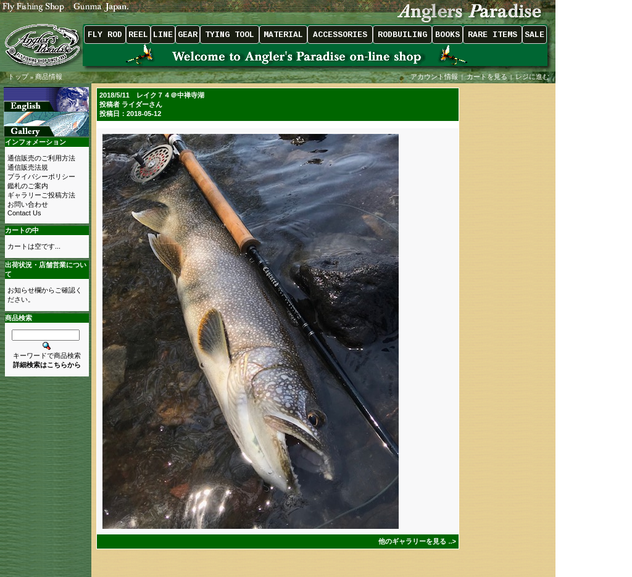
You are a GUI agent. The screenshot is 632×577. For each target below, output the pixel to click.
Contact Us (24, 213)
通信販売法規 (27, 167)
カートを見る (487, 76)
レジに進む (533, 76)
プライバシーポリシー (41, 176)
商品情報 (48, 76)
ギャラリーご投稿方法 (41, 195)
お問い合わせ (27, 204)
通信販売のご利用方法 (41, 158)
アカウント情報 (434, 76)
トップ (18, 76)
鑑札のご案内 (27, 185)
